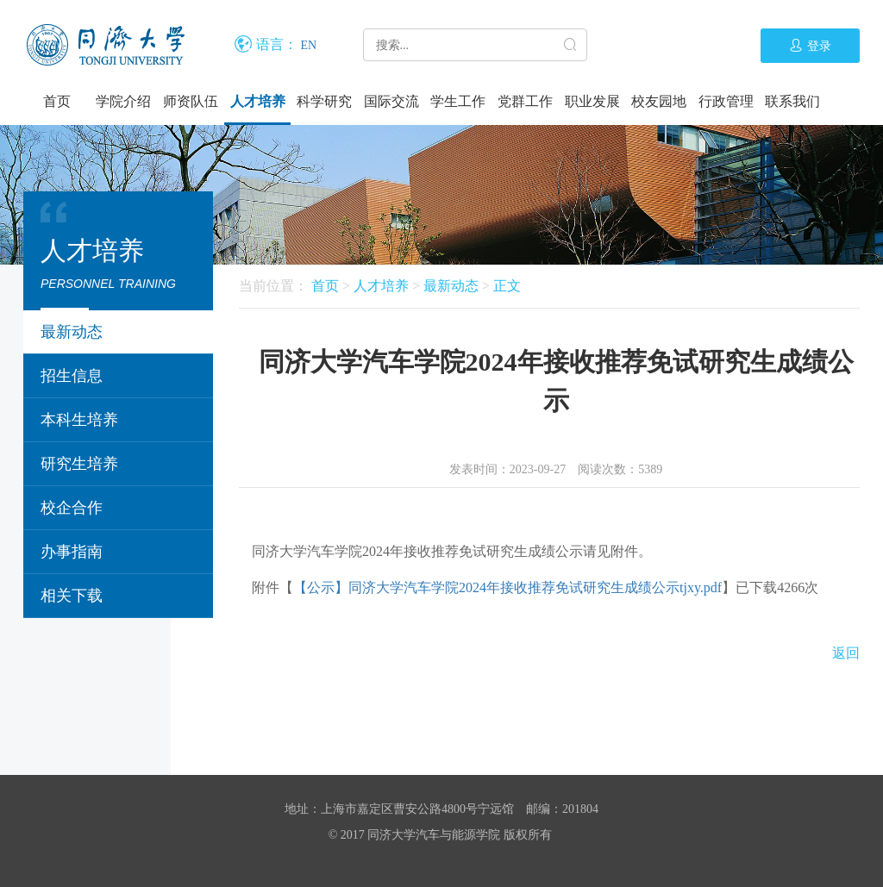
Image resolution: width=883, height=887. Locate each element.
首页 (57, 101)
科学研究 (324, 101)
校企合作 (72, 507)
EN (309, 45)
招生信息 (72, 375)
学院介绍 (123, 101)
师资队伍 (190, 101)
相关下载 (72, 595)
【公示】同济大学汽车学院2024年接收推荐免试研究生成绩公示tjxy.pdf (507, 587)
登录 (810, 46)
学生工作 (457, 101)
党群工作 (525, 101)
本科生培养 (79, 419)
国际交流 (391, 101)
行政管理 (726, 101)
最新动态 (72, 331)
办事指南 (72, 551)
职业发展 (592, 101)
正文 (507, 285)
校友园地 (658, 101)
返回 (846, 653)
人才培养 (257, 101)
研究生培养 (79, 463)
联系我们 (792, 101)
